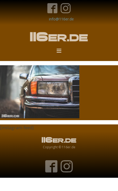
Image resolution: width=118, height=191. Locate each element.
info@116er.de (61, 18)
